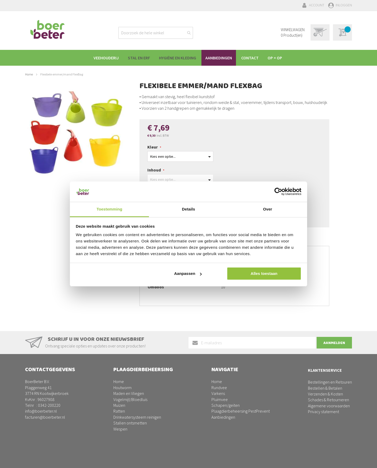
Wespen (120, 429)
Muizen (119, 405)
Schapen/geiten (225, 405)
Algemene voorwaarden (329, 405)
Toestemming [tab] (109, 209)
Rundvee (219, 387)
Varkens (218, 393)
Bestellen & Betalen (325, 388)
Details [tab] (188, 209)
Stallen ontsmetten (130, 423)
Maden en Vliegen (128, 393)
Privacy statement (323, 411)
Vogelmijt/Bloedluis (130, 399)
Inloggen (344, 5)
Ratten (119, 411)
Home (29, 74)
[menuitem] (105, 58)
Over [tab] (267, 209)
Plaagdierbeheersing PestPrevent (240, 411)
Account (316, 5)
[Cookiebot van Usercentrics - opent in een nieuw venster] (278, 191)
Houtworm (122, 387)
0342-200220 (49, 405)
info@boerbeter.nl (41, 411)
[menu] (188, 58)
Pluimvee (219, 399)
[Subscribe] (334, 342)
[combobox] (155, 33)
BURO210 (344, 459)
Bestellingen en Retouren (330, 382)
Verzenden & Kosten (325, 394)
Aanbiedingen (223, 417)
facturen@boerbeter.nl (45, 417)
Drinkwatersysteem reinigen (137, 417)
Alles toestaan (264, 273)
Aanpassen (188, 273)
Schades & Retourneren (328, 399)
